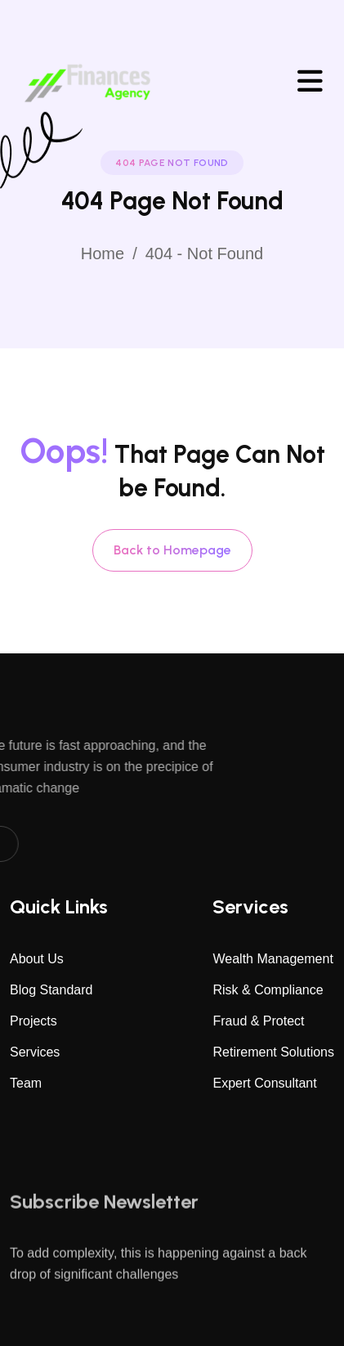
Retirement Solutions (273, 1052)
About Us (37, 959)
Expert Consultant (264, 1083)
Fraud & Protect (258, 1021)
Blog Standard (51, 990)
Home (102, 253)
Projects (33, 1021)
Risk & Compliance (267, 990)
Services (35, 1052)
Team (26, 1083)
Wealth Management (272, 959)
